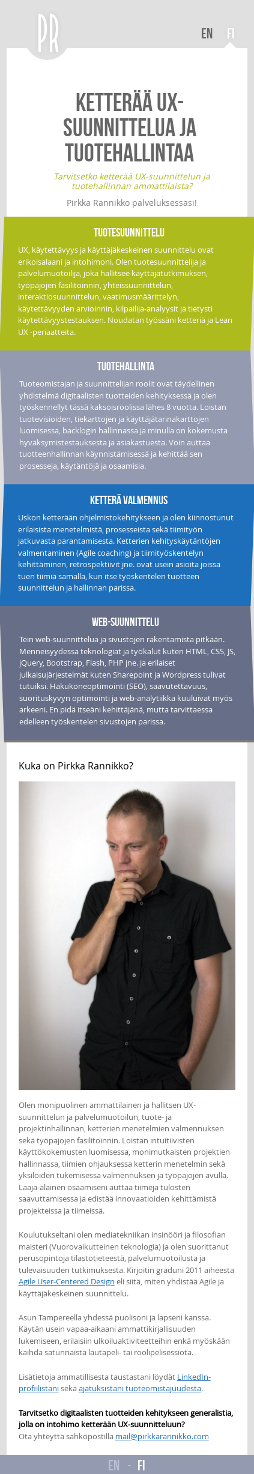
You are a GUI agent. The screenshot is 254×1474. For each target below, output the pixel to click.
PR (49, 32)
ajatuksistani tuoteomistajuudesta (140, 1388)
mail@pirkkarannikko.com (162, 1436)
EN (207, 33)
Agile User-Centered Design (67, 1281)
